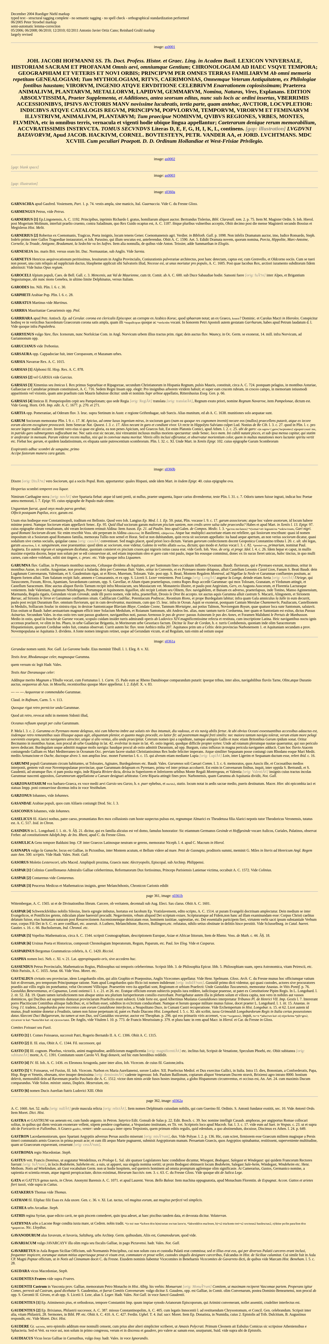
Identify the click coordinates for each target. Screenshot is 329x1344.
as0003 (170, 175)
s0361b (177, 896)
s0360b (170, 469)
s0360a (170, 192)
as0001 (170, 47)
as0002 (170, 159)
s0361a (170, 641)
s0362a (177, 1101)
